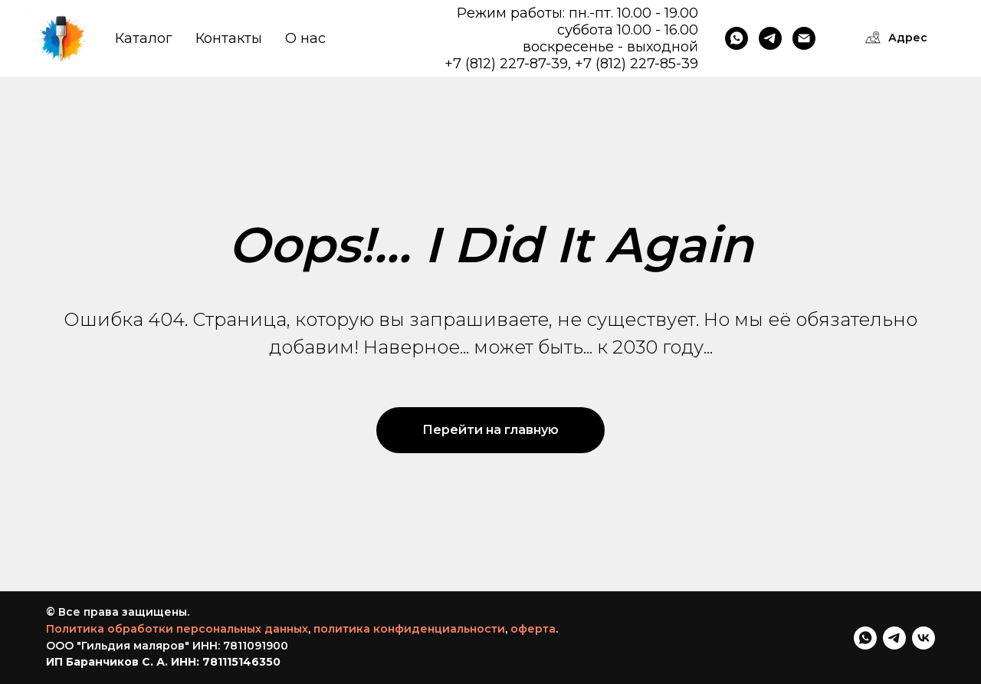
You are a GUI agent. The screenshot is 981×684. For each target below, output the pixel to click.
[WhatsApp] (736, 38)
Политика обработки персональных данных (177, 629)
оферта (533, 629)
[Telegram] (770, 38)
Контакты (228, 38)
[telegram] (894, 637)
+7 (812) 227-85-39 (636, 63)
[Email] (803, 38)
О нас (305, 38)
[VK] (923, 637)
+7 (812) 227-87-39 (506, 63)
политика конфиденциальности (409, 629)
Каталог (143, 38)
